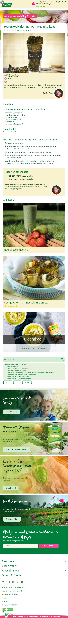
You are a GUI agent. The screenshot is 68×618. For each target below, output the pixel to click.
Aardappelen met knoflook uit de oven (15, 370)
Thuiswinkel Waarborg (10, 595)
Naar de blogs (12, 412)
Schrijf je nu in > (40, 6)
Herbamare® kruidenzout (13, 119)
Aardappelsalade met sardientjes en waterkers (18, 378)
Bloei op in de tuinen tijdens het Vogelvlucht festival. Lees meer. (36, 616)
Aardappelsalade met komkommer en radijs (17, 376)
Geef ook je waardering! (24, 30)
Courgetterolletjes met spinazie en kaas (27, 302)
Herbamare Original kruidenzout (13, 132)
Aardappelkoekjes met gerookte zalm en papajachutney (20, 374)
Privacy (4, 598)
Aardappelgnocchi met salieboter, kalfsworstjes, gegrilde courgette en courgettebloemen (29, 372)
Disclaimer (5, 602)
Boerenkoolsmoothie (16, 249)
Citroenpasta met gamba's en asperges (16, 364)
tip (34, 4)
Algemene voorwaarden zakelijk (12, 591)
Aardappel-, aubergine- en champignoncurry (17, 368)
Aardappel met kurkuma (11, 366)
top (18, 382)
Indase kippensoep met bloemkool (34, 348)
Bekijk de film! (12, 519)
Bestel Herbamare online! (16, 449)
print (28, 382)
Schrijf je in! (11, 488)
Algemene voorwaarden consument (13, 588)
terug (8, 382)
